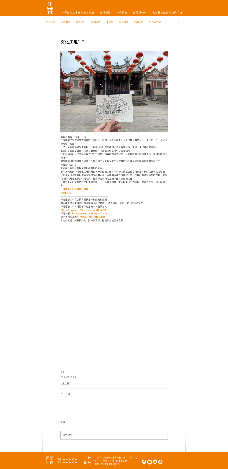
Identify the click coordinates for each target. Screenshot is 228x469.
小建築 (109, 21)
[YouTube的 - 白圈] (149, 462)
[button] (178, 22)
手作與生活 (155, 21)
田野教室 (65, 21)
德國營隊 (95, 21)
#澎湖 (73, 377)
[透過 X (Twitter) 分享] (69, 393)
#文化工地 (64, 377)
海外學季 (80, 21)
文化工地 (65, 383)
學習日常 (123, 21)
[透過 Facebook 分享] (61, 393)
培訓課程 (138, 21)
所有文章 (50, 21)
